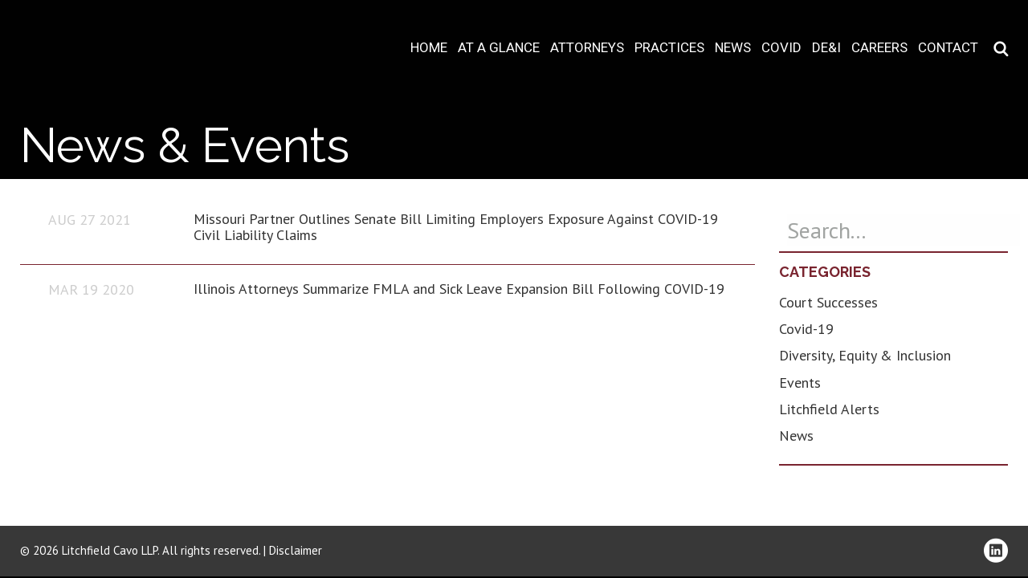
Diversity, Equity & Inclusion (865, 355)
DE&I (826, 48)
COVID (781, 48)
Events (800, 382)
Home (428, 48)
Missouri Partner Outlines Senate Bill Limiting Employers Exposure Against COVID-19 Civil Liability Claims (456, 227)
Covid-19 (806, 329)
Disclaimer (295, 550)
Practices (669, 48)
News (733, 48)
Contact (948, 48)
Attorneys (587, 48)
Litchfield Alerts (829, 409)
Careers (879, 48)
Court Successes (828, 302)
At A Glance (499, 48)
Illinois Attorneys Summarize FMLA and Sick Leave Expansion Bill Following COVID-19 (459, 288)
